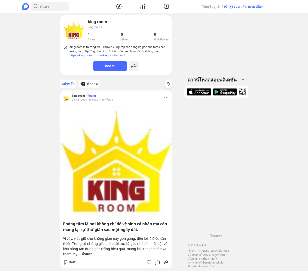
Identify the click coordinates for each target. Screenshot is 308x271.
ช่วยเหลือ (203, 251)
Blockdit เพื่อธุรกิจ (198, 266)
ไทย (212, 266)
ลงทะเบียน (255, 6)
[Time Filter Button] (168, 84)
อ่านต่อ (87, 254)
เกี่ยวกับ (192, 251)
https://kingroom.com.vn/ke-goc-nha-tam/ (97, 55)
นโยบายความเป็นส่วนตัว (201, 259)
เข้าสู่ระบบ (232, 6)
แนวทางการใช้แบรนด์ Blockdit (205, 262)
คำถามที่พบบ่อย (220, 251)
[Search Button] (35, 6)
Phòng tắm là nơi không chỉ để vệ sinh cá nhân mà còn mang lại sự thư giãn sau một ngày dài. (115, 226)
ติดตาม (110, 66)
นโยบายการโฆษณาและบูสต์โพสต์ (206, 255)
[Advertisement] (216, 167)
